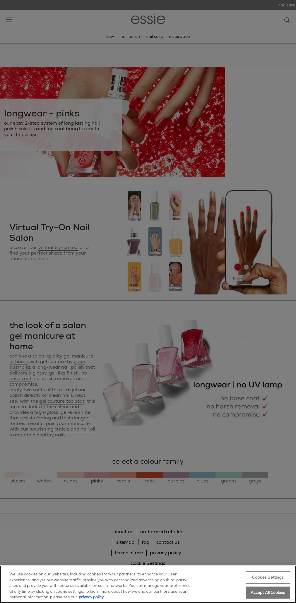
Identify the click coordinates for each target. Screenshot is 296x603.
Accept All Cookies (268, 592)
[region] (148, 584)
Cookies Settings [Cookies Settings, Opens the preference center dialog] (267, 577)
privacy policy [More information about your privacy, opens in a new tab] (91, 596)
